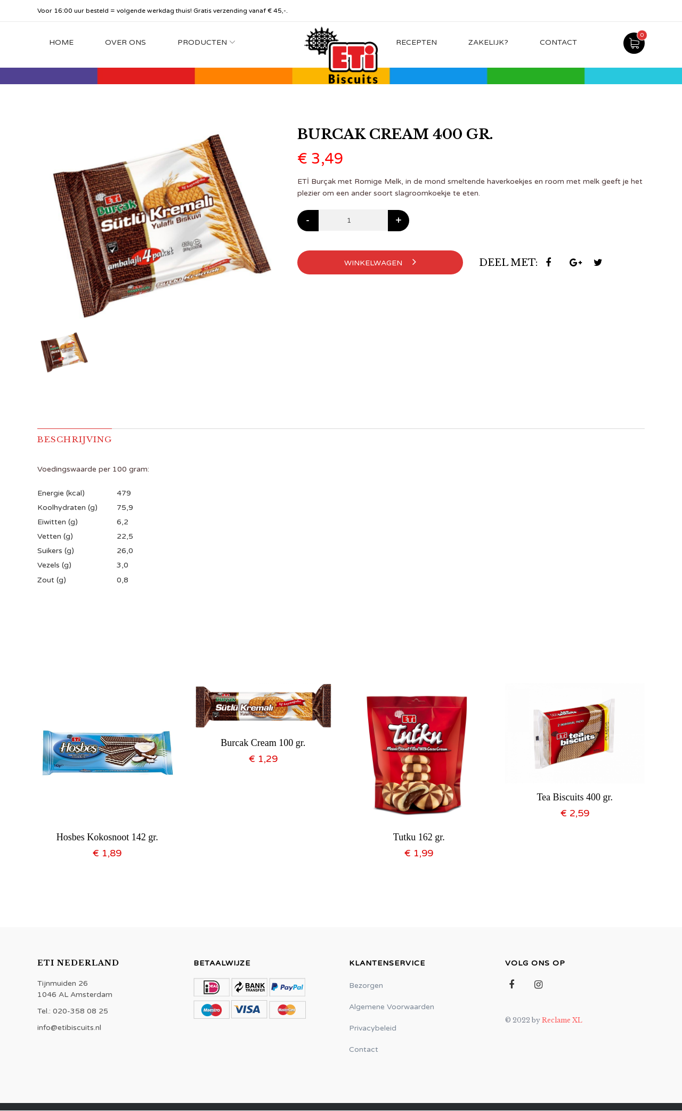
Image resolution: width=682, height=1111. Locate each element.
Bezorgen (366, 986)
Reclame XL (562, 1021)
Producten (202, 42)
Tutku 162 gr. (419, 837)
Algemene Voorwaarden (391, 1007)
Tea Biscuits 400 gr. (575, 797)
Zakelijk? (488, 42)
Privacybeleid (372, 1028)
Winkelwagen (380, 261)
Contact (558, 42)
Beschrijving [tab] (76, 439)
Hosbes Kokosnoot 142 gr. (107, 837)
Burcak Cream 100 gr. (263, 742)
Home (61, 42)
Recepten (416, 42)
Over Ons (125, 42)
